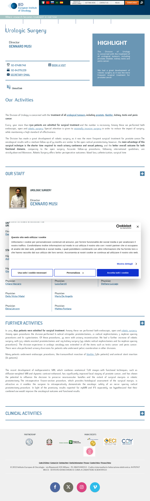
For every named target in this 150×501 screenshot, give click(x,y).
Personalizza (75, 272)
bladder (109, 115)
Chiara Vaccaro (13, 283)
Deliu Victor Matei (15, 296)
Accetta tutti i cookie (118, 272)
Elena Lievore (12, 308)
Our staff (15, 173)
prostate (100, 115)
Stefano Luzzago (109, 283)
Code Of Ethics (44, 463)
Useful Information (76, 463)
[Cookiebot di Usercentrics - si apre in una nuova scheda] (118, 226)
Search (141, 2)
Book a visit (57, 65)
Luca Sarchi (61, 283)
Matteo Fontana (63, 308)
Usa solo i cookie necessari (32, 272)
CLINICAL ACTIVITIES (23, 413)
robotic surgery (35, 128)
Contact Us (54, 463)
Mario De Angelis (64, 296)
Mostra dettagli (125, 264)
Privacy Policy (106, 463)
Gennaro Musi (20, 46)
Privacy (86, 463)
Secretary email (18, 74)
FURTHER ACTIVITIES (23, 323)
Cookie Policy (95, 463)
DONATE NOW (132, 3)
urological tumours (76, 115)
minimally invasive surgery (87, 128)
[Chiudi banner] (138, 227)
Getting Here (63, 463)
